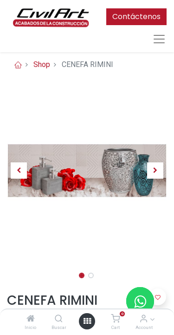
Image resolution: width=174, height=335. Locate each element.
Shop (41, 64)
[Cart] (115, 319)
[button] (19, 170)
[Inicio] (30, 319)
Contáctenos (136, 16)
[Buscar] (58, 319)
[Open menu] (87, 321)
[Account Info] (143, 319)
